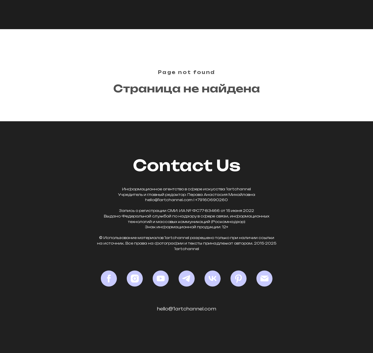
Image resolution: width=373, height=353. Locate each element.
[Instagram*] (135, 279)
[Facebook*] (109, 279)
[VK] (213, 279)
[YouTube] (161, 279)
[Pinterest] (239, 279)
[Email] (264, 279)
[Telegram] (187, 279)
